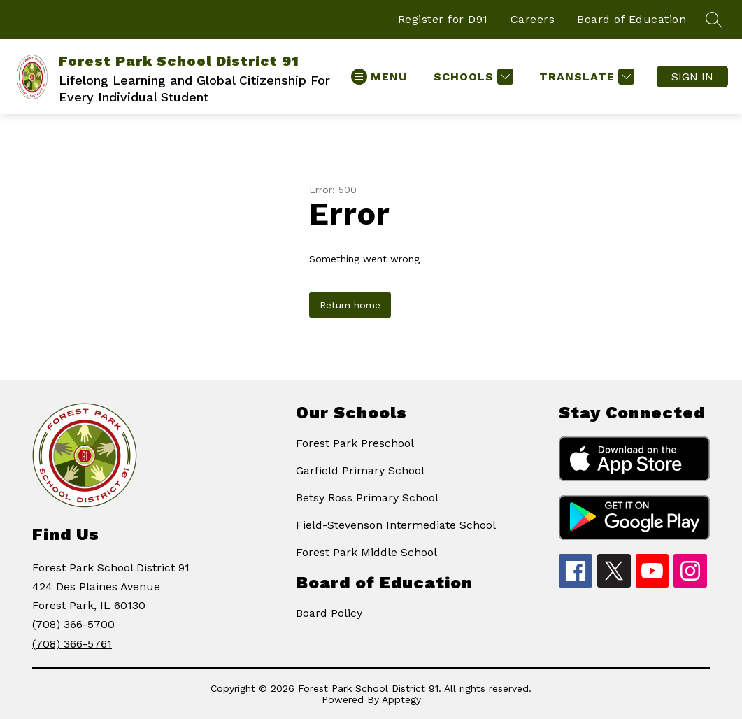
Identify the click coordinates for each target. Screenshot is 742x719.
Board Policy (329, 613)
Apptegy (401, 699)
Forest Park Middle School (366, 552)
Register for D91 (443, 19)
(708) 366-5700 (73, 624)
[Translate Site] (585, 76)
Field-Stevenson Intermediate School (396, 525)
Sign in (692, 76)
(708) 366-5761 (72, 643)
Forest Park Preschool (355, 443)
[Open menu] (379, 76)
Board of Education (631, 19)
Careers (533, 19)
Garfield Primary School (360, 470)
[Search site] (714, 19)
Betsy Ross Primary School (367, 497)
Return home (350, 305)
